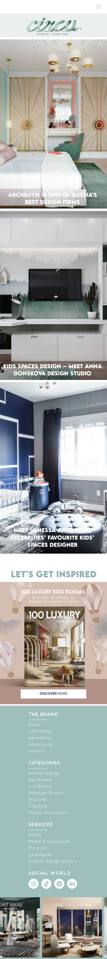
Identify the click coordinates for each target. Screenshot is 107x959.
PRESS (35, 835)
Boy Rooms (40, 780)
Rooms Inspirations (49, 813)
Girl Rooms (40, 786)
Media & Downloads (49, 842)
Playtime (38, 800)
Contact (37, 751)
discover (53, 694)
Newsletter (40, 738)
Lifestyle (38, 806)
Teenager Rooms (46, 793)
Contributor (41, 731)
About (35, 725)
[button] (12, 649)
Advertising (41, 744)
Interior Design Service (53, 861)
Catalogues (40, 855)
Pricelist (37, 848)
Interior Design (44, 773)
